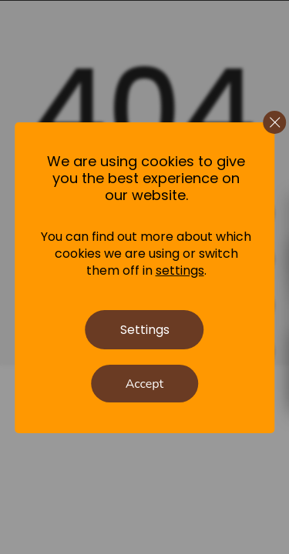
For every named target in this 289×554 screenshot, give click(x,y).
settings (180, 270)
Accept (144, 383)
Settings (145, 330)
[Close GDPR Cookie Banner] (274, 122)
